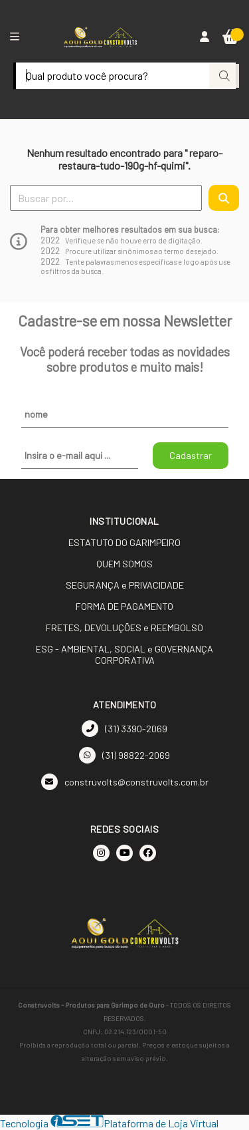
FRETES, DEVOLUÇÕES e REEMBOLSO (124, 627)
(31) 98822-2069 (124, 755)
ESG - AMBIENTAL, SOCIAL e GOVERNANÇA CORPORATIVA (124, 654)
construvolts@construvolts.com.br (124, 782)
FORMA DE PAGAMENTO (124, 606)
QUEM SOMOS (124, 563)
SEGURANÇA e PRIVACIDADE (125, 585)
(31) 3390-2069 (124, 728)
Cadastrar (190, 455)
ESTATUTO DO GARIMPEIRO (124, 542)
